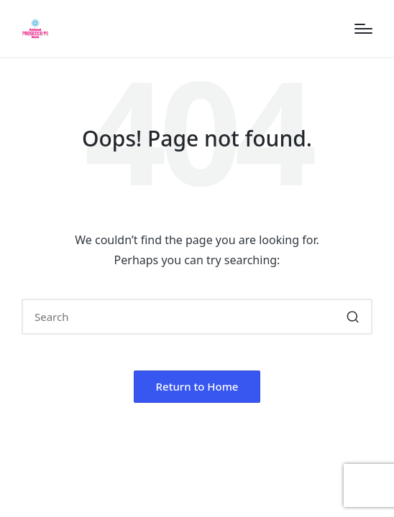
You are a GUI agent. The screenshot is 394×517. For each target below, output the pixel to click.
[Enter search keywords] (197, 317)
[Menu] (363, 29)
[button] (353, 317)
